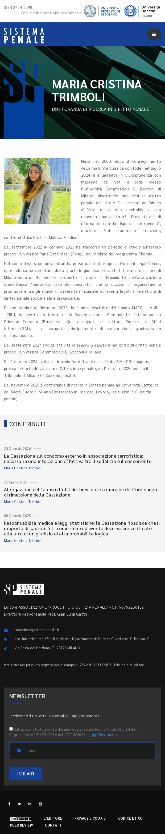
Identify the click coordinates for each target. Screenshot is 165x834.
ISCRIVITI (25, 773)
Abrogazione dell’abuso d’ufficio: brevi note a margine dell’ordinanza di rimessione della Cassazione (80, 492)
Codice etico (130, 818)
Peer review (21, 825)
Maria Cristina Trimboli (23, 467)
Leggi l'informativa (104, 734)
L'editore (53, 818)
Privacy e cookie (90, 818)
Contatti (54, 825)
